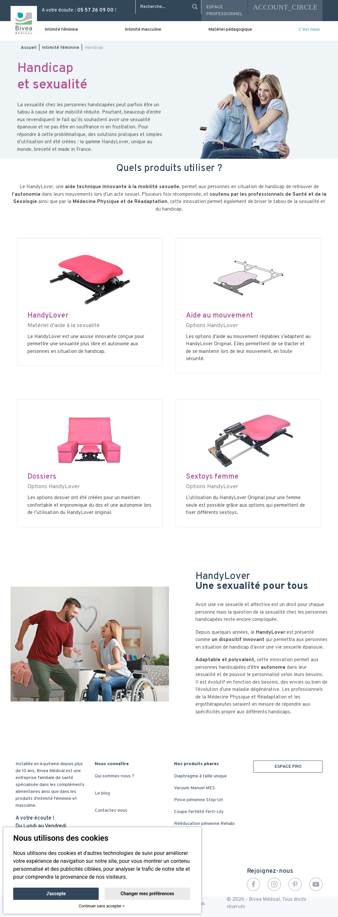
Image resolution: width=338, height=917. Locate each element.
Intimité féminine (61, 29)
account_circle (285, 7)
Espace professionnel (224, 10)
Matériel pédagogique (230, 29)
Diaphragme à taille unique (200, 776)
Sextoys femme (212, 476)
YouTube (315, 884)
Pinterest (295, 884)
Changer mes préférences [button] (147, 893)
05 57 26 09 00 (95, 10)
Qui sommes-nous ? (114, 776)
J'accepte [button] (56, 893)
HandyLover (47, 315)
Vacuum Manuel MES (194, 788)
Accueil (29, 48)
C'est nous (309, 29)
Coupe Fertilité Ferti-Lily (198, 812)
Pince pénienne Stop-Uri (198, 800)
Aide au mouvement (219, 315)
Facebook (253, 884)
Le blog (102, 793)
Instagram (274, 884)
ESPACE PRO (288, 766)
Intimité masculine (143, 29)
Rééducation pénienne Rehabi (204, 824)
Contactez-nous (111, 810)
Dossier (40, 476)
